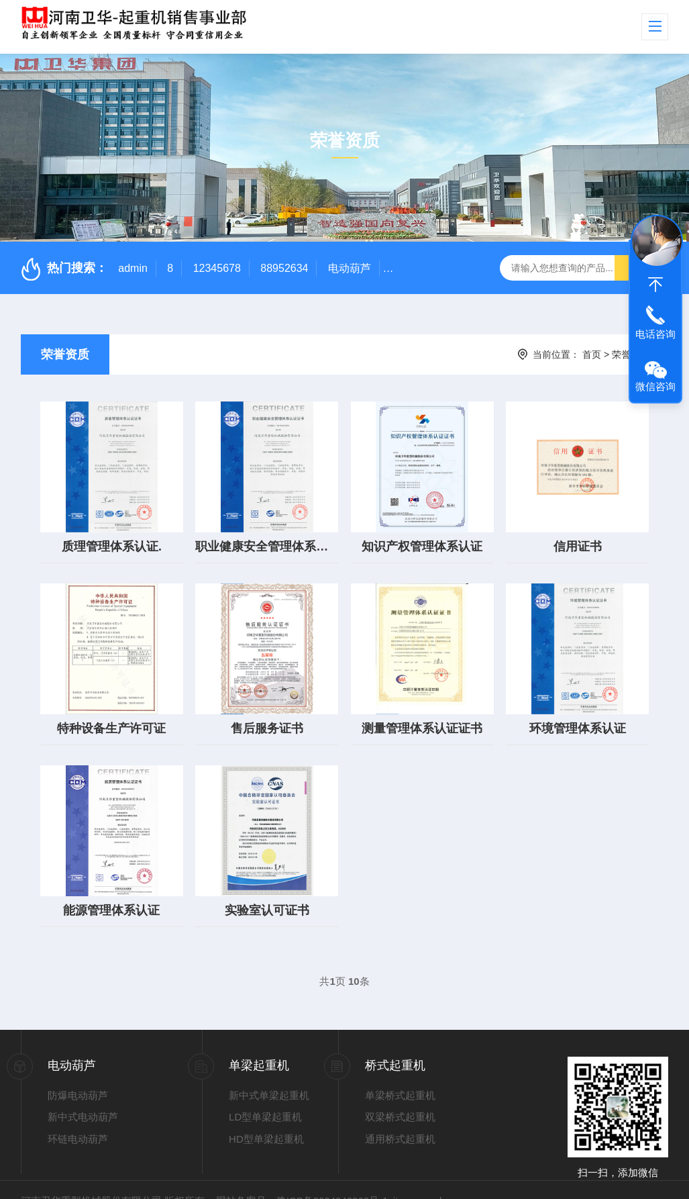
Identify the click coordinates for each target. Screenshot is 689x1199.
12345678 (217, 268)
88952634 (284, 268)
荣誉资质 (65, 354)
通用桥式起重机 (400, 1116)
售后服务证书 (267, 713)
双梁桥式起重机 (400, 1094)
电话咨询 (655, 334)
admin (133, 268)
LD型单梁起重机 (265, 1094)
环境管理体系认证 (577, 713)
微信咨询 (655, 386)
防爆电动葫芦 (78, 1073)
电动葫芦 (349, 268)
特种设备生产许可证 (111, 713)
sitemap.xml (414, 1178)
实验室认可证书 (267, 888)
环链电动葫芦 (78, 1116)
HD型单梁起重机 (266, 1116)
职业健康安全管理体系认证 (266, 539)
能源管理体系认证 (111, 888)
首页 (591, 354)
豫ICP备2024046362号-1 (332, 1178)
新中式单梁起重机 (269, 1073)
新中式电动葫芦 (83, 1094)
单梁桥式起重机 (400, 1073)
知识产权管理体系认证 (422, 539)
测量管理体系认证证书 (422, 713)
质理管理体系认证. (112, 539)
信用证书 (577, 539)
